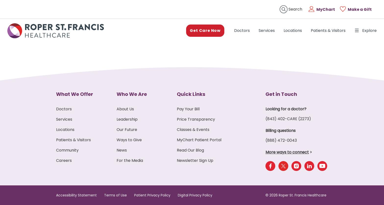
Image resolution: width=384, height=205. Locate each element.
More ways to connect (287, 152)
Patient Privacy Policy (152, 195)
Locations (293, 30)
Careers (64, 160)
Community (67, 150)
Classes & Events (193, 129)
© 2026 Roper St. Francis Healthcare (295, 195)
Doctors (243, 30)
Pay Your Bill (188, 109)
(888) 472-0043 (281, 140)
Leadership (127, 119)
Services (267, 30)
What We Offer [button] (74, 94)
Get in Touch (281, 94)
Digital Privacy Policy (195, 195)
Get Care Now (205, 30)
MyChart (325, 9)
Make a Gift (360, 9)
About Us (125, 109)
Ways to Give (129, 140)
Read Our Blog (190, 150)
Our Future (127, 129)
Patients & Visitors (328, 30)
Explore (365, 30)
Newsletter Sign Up (195, 160)
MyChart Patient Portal (199, 140)
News (122, 150)
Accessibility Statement (76, 195)
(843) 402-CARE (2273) (288, 119)
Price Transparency (196, 119)
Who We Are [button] (132, 94)
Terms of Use (115, 195)
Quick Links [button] (191, 94)
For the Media (130, 160)
